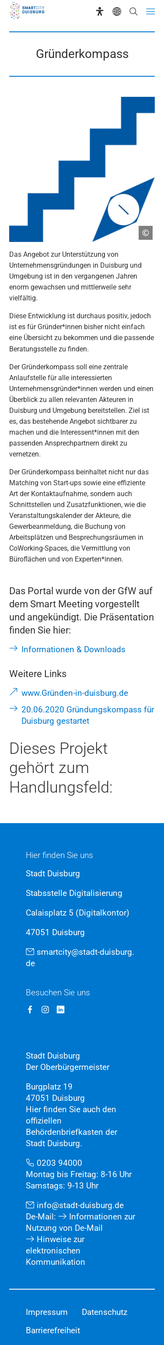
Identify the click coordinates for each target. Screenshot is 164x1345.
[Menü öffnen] (150, 11)
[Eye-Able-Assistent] (99, 11)
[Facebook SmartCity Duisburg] (30, 1009)
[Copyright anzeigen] (142, 229)
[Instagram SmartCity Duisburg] (45, 1009)
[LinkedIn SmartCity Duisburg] (60, 1009)
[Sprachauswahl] (116, 11)
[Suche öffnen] (133, 11)
